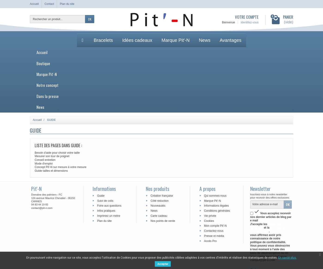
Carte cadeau (159, 161)
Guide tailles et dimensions (51, 116)
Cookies (209, 166)
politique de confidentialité (268, 174)
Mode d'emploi (44, 108)
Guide (100, 141)
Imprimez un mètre (108, 161)
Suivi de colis (105, 145)
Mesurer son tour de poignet (52, 101)
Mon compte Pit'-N (215, 171)
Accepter (162, 264)
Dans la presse (208, 37)
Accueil (91, 37)
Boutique (114, 37)
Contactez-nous (213, 176)
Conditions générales (217, 156)
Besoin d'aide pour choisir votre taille (57, 98)
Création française (162, 141)
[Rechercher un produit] (57, 19)
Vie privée (210, 161)
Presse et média (214, 181)
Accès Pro (210, 186)
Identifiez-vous (250, 22)
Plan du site (104, 166)
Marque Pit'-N (142, 37)
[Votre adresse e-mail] (267, 150)
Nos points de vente (163, 166)
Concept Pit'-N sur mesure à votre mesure (60, 112)
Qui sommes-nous (215, 141)
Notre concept (174, 37)
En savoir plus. (287, 257)
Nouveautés (158, 151)
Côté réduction (160, 145)
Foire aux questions (109, 151)
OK (89, 19)
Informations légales (216, 151)
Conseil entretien (45, 105)
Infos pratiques (106, 156)
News (233, 37)
